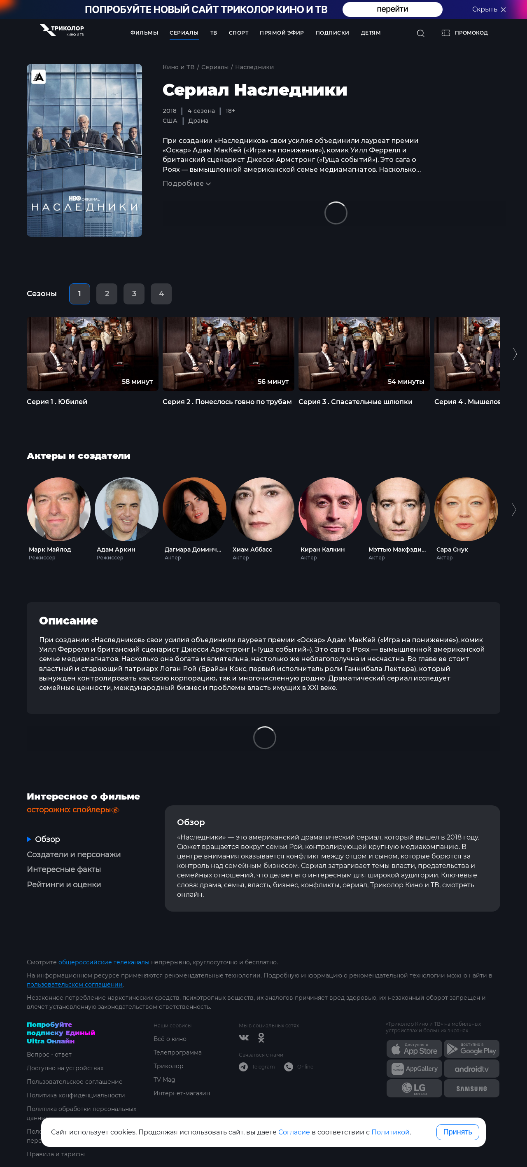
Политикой (390, 1132)
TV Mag (164, 1079)
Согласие (294, 1132)
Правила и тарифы (56, 1154)
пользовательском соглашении (75, 984)
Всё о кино (170, 1039)
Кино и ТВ (179, 67)
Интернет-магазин (182, 1093)
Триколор (169, 1066)
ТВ (213, 33)
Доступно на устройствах (65, 1068)
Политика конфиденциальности (76, 1095)
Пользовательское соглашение (75, 1081)
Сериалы (184, 33)
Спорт (239, 33)
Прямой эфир (282, 33)
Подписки (333, 33)
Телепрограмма (178, 1052)
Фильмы (144, 33)
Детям (371, 33)
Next (511, 517)
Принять (457, 1132)
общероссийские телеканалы (103, 962)
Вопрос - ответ (49, 1054)
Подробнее (183, 183)
